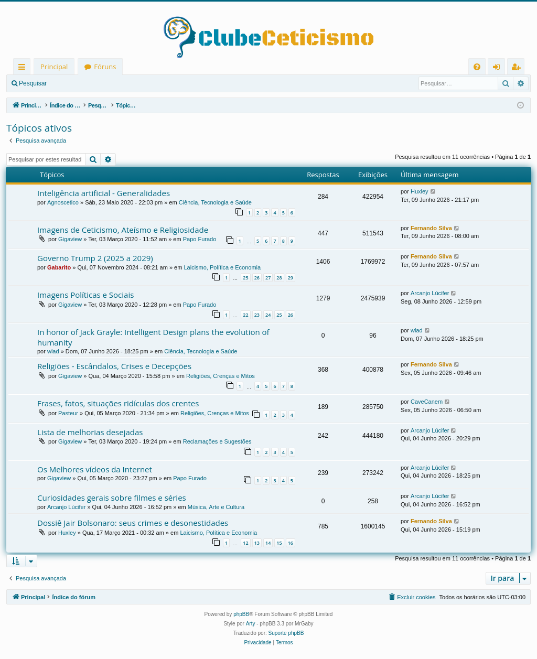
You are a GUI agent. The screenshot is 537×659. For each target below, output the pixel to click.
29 (290, 277)
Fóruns (105, 66)
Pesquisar (33, 83)
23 (257, 314)
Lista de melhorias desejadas (90, 432)
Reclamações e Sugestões (217, 441)
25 (245, 277)
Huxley (419, 191)
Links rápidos (24, 68)
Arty (250, 623)
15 (279, 542)
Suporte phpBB (286, 633)
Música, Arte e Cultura (216, 507)
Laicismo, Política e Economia (222, 267)
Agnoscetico (63, 202)
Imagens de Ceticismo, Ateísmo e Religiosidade (122, 229)
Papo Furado (200, 239)
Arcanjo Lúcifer (430, 293)
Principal (54, 66)
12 (245, 542)
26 (257, 277)
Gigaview (70, 239)
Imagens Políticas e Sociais (85, 294)
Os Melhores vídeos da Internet (94, 469)
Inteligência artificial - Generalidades (103, 193)
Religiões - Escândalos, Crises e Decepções (114, 366)
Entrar (71, 83)
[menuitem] (477, 67)
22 (245, 314)
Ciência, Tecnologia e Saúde (215, 202)
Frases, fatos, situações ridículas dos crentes (118, 403)
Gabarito (59, 267)
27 (268, 277)
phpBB (241, 614)
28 (279, 277)
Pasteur (68, 413)
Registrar (108, 83)
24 (268, 314)
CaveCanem (427, 401)
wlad (53, 351)
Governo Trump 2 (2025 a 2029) (95, 258)
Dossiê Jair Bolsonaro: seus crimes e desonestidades (132, 522)
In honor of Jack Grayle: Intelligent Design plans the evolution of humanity (153, 337)
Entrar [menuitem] (498, 68)
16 (290, 542)
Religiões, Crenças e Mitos (220, 376)
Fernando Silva (431, 228)
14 (268, 542)
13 (257, 542)
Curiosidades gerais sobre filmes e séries (111, 497)
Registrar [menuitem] (518, 68)
